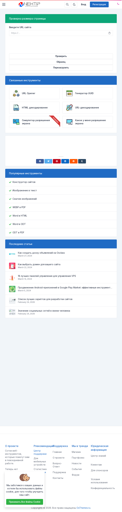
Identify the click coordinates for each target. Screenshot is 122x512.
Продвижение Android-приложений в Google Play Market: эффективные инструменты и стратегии (65, 287)
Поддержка (59, 472)
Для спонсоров (99, 470)
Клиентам (96, 464)
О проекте (58, 457)
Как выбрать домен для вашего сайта (39, 264)
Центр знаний (98, 455)
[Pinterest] (57, 161)
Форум (75, 474)
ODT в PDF (18, 232)
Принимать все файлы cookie (24, 502)
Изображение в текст (25, 190)
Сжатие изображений (25, 198)
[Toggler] (3, 4)
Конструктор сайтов (24, 182)
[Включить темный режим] (74, 4)
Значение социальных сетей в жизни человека (44, 310)
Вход (83, 4)
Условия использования (99, 481)
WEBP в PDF (19, 207)
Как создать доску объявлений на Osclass (41, 252)
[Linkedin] (65, 161)
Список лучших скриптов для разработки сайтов (45, 299)
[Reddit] (74, 161)
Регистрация (99, 4)
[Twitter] (48, 161)
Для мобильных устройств (40, 461)
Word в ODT (19, 224)
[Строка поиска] (67, 4)
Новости (76, 463)
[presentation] (61, 44)
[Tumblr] (82, 161)
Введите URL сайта (20, 27)
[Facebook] (40, 161)
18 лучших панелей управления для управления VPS (47, 276)
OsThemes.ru (83, 507)
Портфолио (78, 457)
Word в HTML (20, 215)
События (77, 469)
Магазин (76, 452)
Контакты (58, 478)
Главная (57, 452)
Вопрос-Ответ (57, 465)
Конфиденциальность (103, 488)
